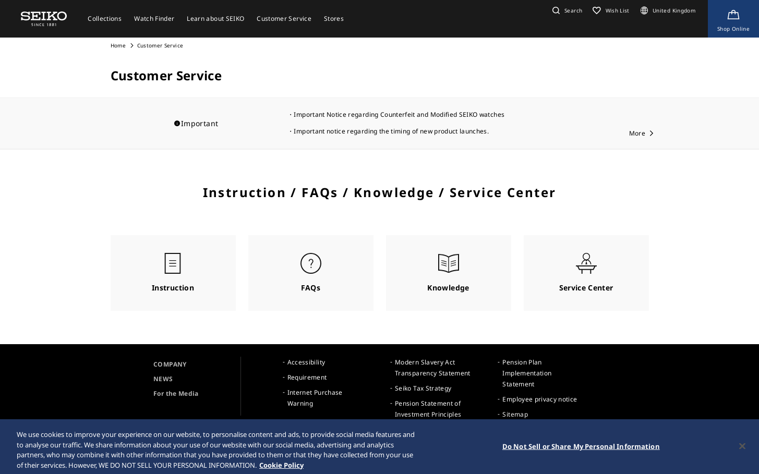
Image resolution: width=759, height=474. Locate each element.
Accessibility (306, 362)
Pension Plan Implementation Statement (526, 373)
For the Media (176, 393)
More (637, 133)
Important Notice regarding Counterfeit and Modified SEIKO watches (399, 114)
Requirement (307, 377)
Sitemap (514, 414)
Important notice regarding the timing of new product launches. (391, 131)
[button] (566, 10)
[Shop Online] (733, 19)
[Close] (742, 450)
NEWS (163, 378)
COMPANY (169, 364)
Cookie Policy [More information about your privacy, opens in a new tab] (281, 468)
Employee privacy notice (539, 399)
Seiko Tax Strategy (423, 388)
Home (118, 45)
